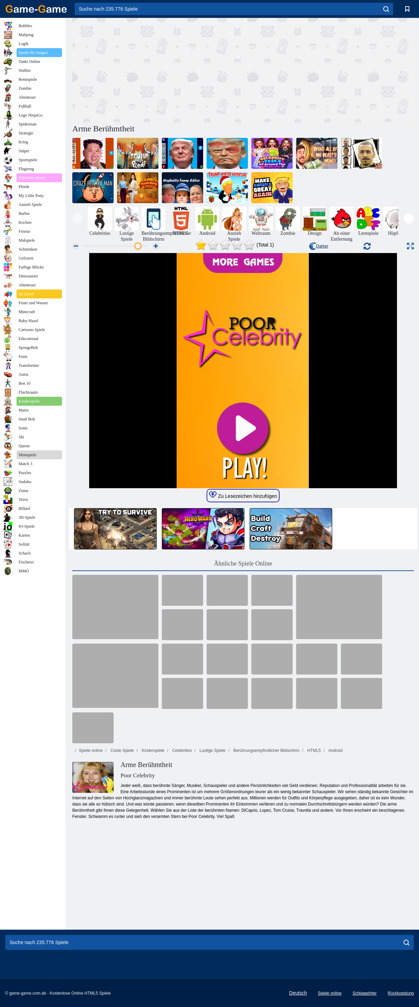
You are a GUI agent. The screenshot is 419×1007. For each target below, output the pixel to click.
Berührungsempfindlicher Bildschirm (265, 750)
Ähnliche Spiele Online (243, 563)
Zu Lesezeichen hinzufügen (243, 495)
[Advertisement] (158, 70)
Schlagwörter (365, 993)
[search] (386, 8)
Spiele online (91, 750)
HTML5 (313, 750)
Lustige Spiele (212, 750)
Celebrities (181, 750)
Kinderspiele (152, 750)
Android (335, 750)
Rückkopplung (401, 993)
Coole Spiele (121, 750)
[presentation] (77, 218)
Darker (318, 246)
